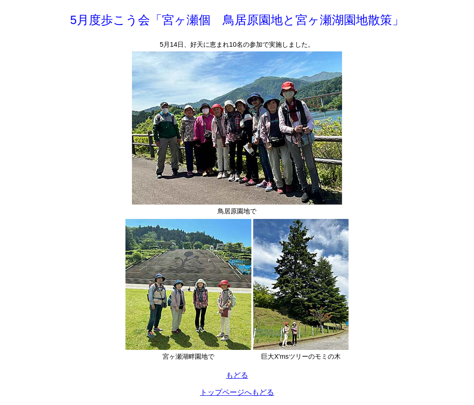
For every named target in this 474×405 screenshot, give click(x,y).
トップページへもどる (237, 392)
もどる (237, 375)
